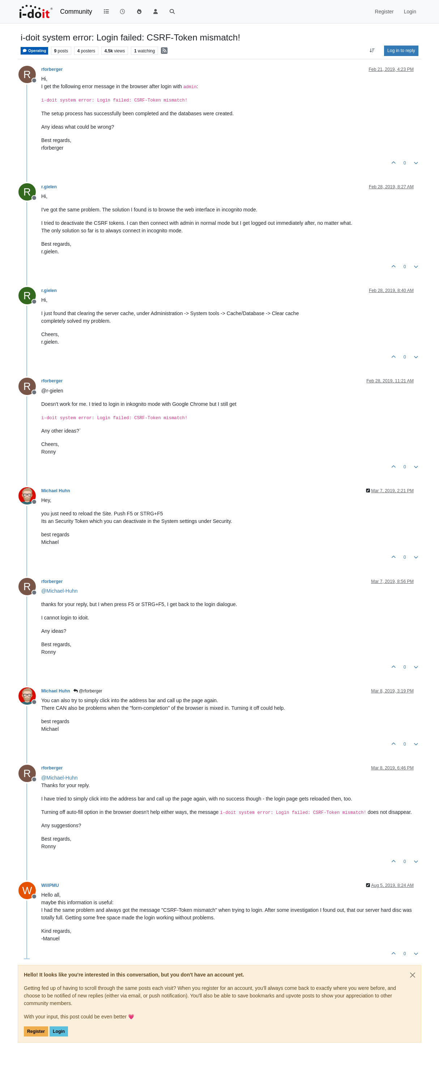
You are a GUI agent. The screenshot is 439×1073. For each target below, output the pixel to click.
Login (59, 1031)
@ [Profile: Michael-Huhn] (59, 591)
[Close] (412, 975)
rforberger (52, 69)
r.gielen (49, 186)
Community (76, 11)
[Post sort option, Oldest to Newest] (372, 51)
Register (36, 1031)
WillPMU (50, 885)
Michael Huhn (55, 490)
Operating (34, 50)
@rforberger (87, 691)
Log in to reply (401, 50)
